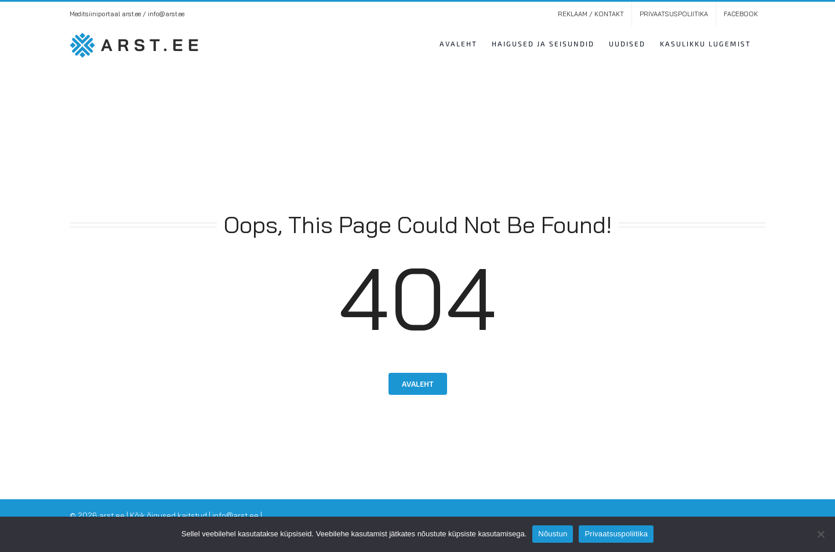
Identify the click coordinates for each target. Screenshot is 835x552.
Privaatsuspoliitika (616, 533)
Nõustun (552, 533)
